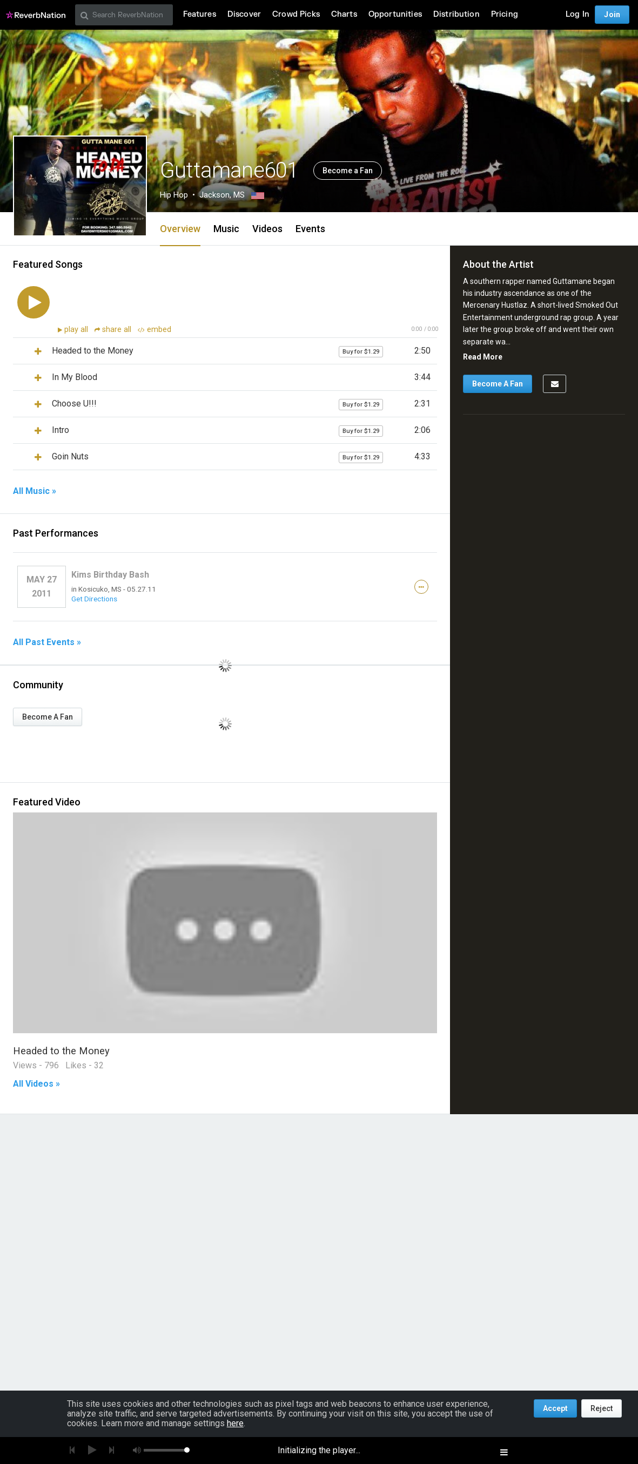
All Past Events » (47, 642)
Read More (482, 357)
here (235, 1423)
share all (114, 329)
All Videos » (36, 1084)
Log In (577, 14)
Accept (555, 1408)
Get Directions (94, 598)
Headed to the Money (61, 1050)
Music (226, 228)
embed (154, 329)
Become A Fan (47, 717)
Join (612, 14)
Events (310, 228)
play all (77, 329)
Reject (601, 1408)
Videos (267, 228)
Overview (180, 228)
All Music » (34, 491)
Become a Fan (348, 170)
